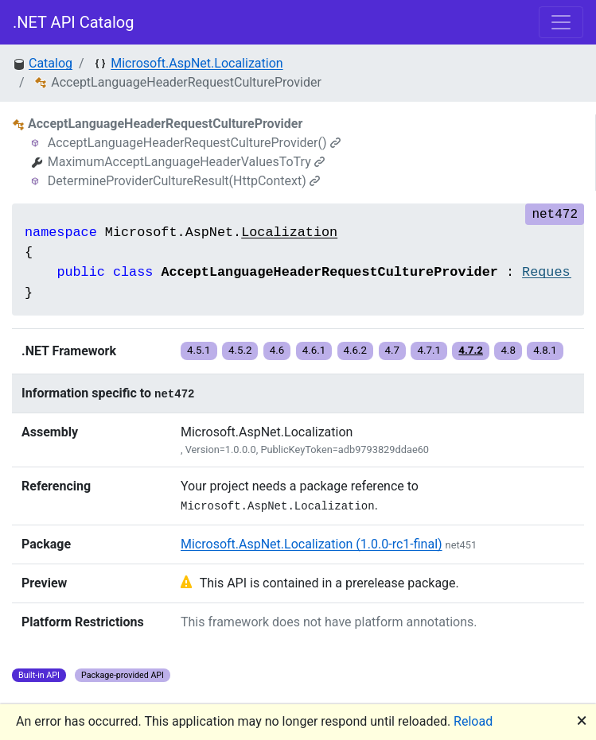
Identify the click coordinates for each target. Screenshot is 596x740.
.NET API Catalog (73, 22)
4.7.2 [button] (470, 350)
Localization (289, 232)
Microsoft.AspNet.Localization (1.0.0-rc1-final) (311, 544)
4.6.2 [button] (356, 350)
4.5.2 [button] (240, 350)
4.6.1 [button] (314, 350)
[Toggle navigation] (561, 22)
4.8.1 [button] (545, 350)
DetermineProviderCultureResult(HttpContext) (184, 180)
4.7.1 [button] (429, 350)
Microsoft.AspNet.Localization (196, 63)
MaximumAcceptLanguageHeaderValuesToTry (186, 161)
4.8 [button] (508, 350)
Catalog (50, 63)
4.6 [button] (277, 350)
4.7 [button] (392, 350)
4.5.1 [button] (199, 350)
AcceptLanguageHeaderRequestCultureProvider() (194, 142)
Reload (473, 721)
